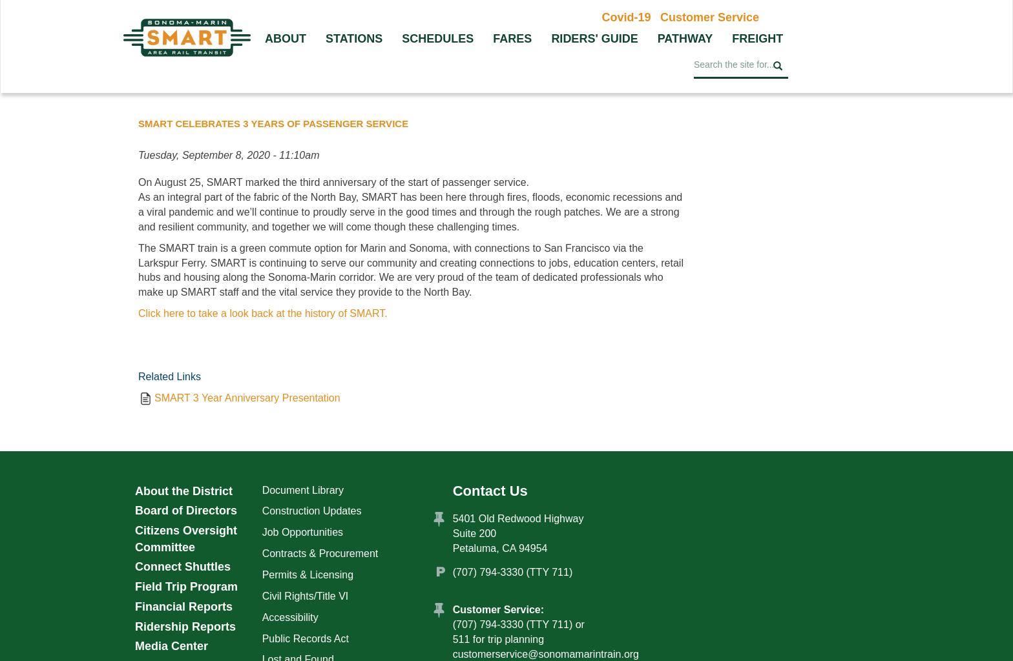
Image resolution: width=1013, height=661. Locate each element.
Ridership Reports (185, 626)
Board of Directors (186, 510)
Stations (354, 38)
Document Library (303, 490)
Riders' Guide (594, 38)
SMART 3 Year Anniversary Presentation (247, 397)
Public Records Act (305, 638)
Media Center (171, 646)
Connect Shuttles (183, 566)
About (285, 38)
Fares (512, 38)
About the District (184, 491)
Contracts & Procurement (320, 553)
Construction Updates (312, 510)
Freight (757, 38)
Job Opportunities (302, 532)
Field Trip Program (186, 586)
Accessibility (290, 617)
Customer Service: (498, 609)
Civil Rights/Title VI (305, 596)
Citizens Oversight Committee (186, 539)
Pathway (685, 38)
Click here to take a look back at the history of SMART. (263, 313)
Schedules (438, 38)
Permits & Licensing (307, 574)
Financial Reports (184, 606)
